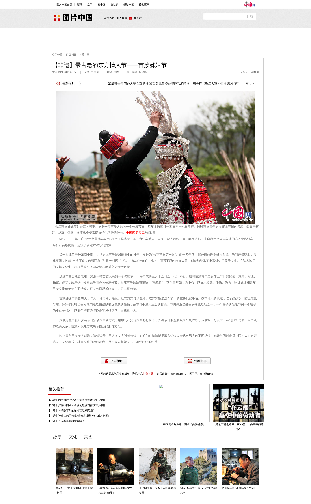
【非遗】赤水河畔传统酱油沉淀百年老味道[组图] (76, 399)
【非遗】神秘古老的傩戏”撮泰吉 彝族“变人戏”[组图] (78, 415)
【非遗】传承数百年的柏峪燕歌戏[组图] (71, 410)
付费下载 (148, 373)
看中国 (85, 54)
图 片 (76, 54)
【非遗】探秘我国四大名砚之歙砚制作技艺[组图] (76, 405)
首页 (68, 54)
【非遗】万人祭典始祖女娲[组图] (67, 421)
